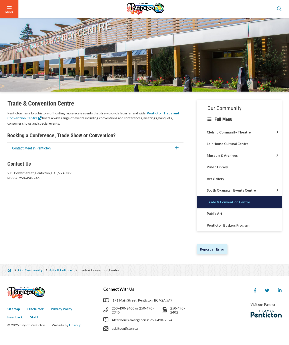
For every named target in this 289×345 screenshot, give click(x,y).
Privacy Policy (61, 309)
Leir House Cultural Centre (228, 144)
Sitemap (13, 309)
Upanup (75, 325)
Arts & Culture (60, 270)
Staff (34, 317)
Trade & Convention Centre (228, 202)
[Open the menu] (9, 9)
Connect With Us (118, 289)
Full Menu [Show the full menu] (223, 119)
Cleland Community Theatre (229, 132)
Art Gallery (215, 179)
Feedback (15, 317)
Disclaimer (35, 309)
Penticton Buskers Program (228, 225)
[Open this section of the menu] (277, 132)
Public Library (217, 167)
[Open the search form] (279, 9)
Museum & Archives (222, 155)
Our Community (224, 108)
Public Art (214, 214)
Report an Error (212, 249)
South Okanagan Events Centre (231, 190)
